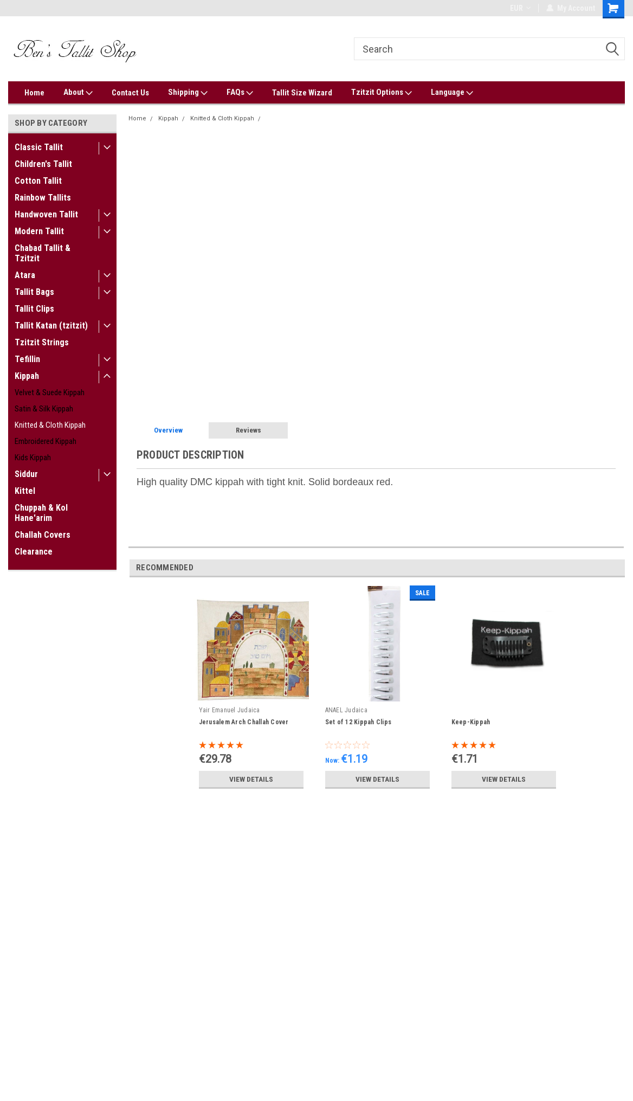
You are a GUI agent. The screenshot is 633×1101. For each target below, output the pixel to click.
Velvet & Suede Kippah (50, 392)
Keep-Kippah (470, 722)
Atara (25, 275)
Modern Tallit (39, 231)
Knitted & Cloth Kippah (50, 425)
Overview (168, 430)
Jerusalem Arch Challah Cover (244, 722)
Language (452, 92)
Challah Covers (42, 535)
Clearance (34, 551)
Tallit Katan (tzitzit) (51, 325)
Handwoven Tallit (46, 214)
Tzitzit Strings (42, 342)
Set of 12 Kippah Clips (358, 722)
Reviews (248, 430)
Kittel (25, 491)
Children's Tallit (43, 164)
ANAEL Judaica (346, 710)
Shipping (188, 92)
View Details (251, 779)
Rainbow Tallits (43, 197)
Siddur (26, 474)
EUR (520, 8)
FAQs (240, 92)
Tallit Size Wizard (302, 93)
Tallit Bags (34, 292)
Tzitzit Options (381, 92)
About (78, 92)
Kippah (27, 376)
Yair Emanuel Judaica (229, 710)
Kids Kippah (33, 457)
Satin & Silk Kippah (44, 409)
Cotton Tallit (38, 181)
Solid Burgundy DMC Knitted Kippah (317, 118)
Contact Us (130, 93)
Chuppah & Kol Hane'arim (41, 513)
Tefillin (27, 359)
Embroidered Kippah (45, 441)
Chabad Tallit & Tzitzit (42, 253)
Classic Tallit (39, 147)
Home (34, 93)
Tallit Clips (34, 309)
